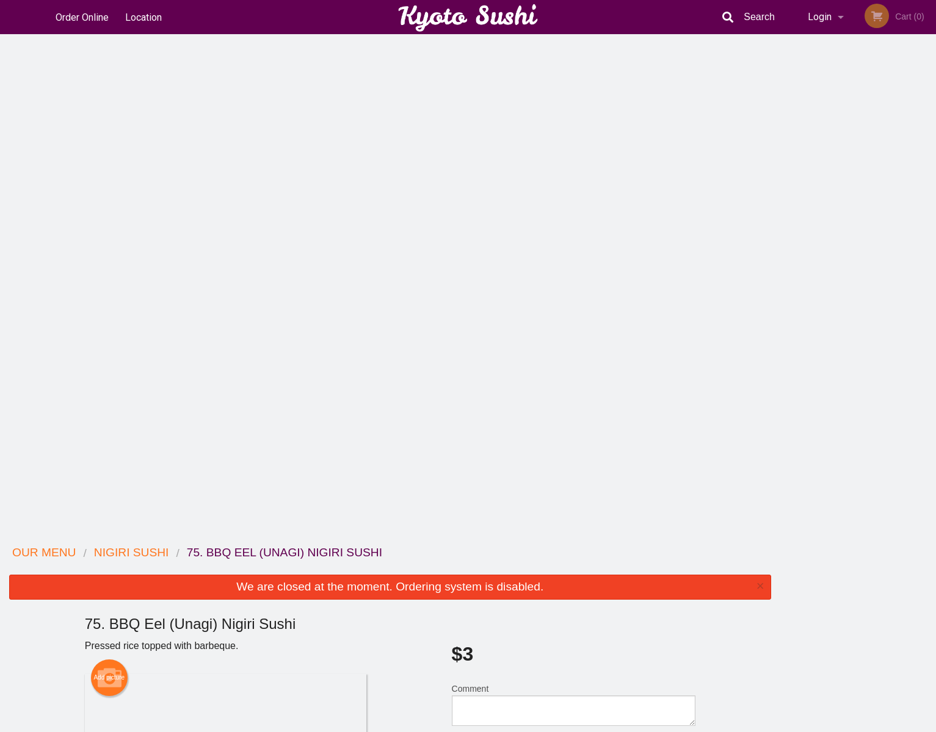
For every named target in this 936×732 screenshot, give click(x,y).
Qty (489, 254)
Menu (436, 568)
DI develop (487, 690)
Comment (573, 205)
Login (820, 17)
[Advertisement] (390, 494)
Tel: (667, 598)
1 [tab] (812, 236)
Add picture (109, 177)
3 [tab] (849, 236)
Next (927, 157)
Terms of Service (488, 723)
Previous (789, 157)
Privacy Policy (552, 598)
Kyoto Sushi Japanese (233, 553)
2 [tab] (830, 236)
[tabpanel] (858, 157)
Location (144, 17)
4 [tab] (867, 236)
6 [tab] (904, 236)
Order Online (82, 17)
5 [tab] (885, 236)
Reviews (542, 568)
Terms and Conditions (566, 584)
